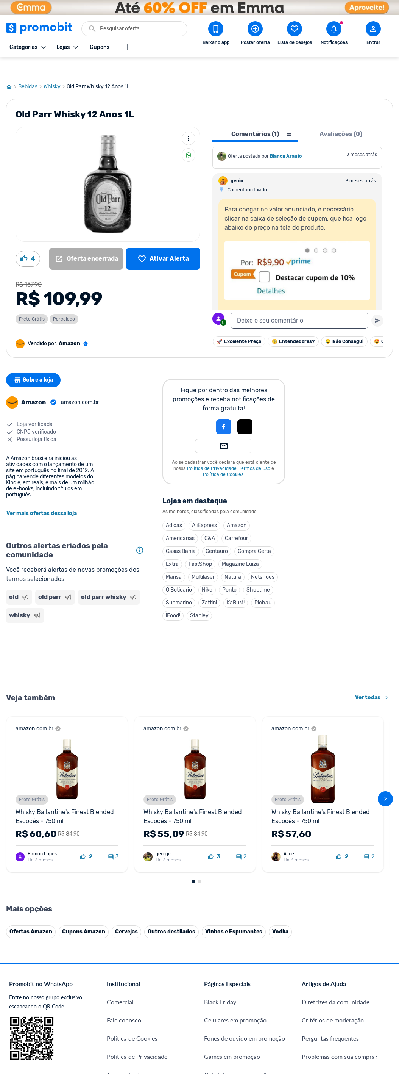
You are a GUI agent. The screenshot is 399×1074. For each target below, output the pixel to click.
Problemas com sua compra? (339, 882)
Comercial (120, 828)
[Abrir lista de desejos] (294, 34)
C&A (209, 521)
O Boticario (179, 572)
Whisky (55, 69)
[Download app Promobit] (215, 34)
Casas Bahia (181, 534)
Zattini (209, 585)
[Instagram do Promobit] (354, 985)
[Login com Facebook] (223, 409)
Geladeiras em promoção (237, 901)
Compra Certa (254, 534)
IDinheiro (119, 964)
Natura (232, 559)
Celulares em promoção (235, 846)
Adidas (174, 508)
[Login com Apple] (244, 409)
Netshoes (262, 559)
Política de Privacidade (212, 451)
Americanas (180, 521)
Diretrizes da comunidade (335, 828)
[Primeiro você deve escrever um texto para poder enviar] (377, 303)
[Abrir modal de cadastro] (373, 34)
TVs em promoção (228, 937)
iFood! (173, 598)
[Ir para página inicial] (12, 69)
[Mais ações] (188, 121)
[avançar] (385, 703)
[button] (198, 409)
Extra (172, 546)
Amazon (236, 508)
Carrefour (236, 521)
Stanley (199, 598)
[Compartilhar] (188, 137)
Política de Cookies (223, 457)
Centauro (217, 534)
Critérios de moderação (333, 846)
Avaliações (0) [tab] (341, 116)
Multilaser (203, 559)
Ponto (229, 572)
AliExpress (204, 508)
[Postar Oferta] (255, 34)
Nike (207, 572)
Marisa (174, 559)
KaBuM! (236, 585)
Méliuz (116, 1001)
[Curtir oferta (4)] (28, 241)
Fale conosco (124, 846)
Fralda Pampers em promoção (243, 919)
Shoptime (258, 572)
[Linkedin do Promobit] (376, 985)
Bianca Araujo (286, 138)
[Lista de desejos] (163, 241)
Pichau (262, 585)
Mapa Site (120, 919)
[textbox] (299, 303)
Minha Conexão (128, 1019)
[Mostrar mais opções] (127, 47)
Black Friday (220, 828)
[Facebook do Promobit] (312, 985)
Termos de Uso (254, 451)
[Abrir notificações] (334, 34)
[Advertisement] (76, 640)
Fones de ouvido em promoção (244, 864)
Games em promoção (232, 882)
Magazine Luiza (240, 546)
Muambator (122, 1037)
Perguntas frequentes (330, 864)
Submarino (179, 585)
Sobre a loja (35, 362)
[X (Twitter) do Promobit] (333, 985)
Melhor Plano (125, 982)
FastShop (200, 546)
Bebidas (31, 69)
